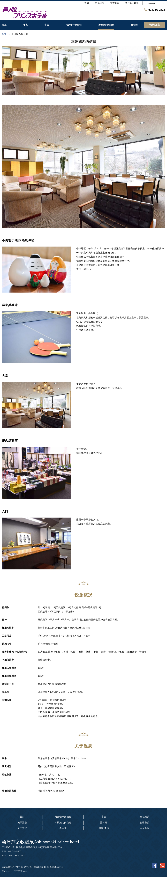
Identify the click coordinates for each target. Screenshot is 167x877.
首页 (22, 816)
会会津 (63, 828)
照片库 (103, 822)
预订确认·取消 (131, 3)
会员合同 (145, 828)
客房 (103, 816)
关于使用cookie (20, 871)
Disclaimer (6, 871)
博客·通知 (104, 828)
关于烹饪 (22, 828)
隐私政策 (145, 816)
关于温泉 (22, 822)
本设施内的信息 (63, 822)
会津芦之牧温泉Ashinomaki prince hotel (40, 841)
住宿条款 (145, 822)
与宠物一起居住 (63, 816)
